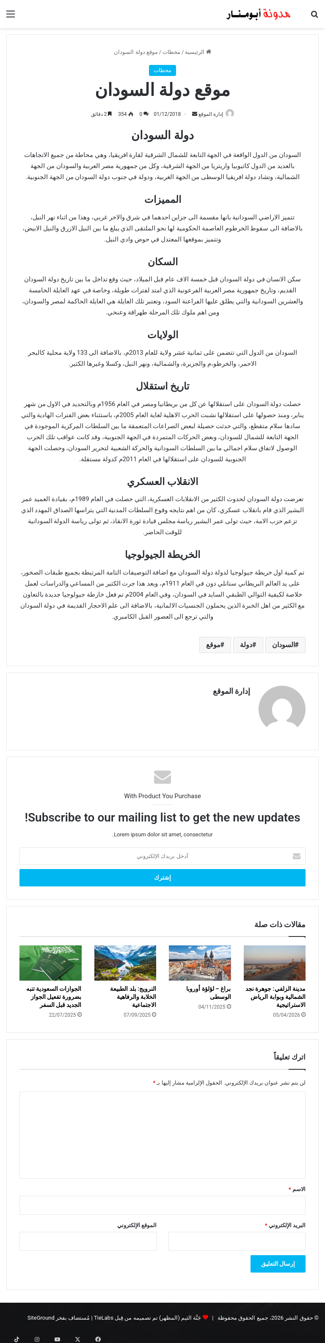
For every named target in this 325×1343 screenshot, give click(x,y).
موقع (213, 645)
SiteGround (41, 1314)
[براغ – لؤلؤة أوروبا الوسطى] (200, 959)
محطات (171, 52)
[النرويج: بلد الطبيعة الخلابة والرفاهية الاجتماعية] (125, 959)
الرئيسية (198, 52)
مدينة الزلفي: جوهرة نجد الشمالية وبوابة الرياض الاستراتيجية (275, 992)
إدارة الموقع (208, 114)
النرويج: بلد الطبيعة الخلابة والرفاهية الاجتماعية (133, 992)
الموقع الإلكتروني (137, 1221)
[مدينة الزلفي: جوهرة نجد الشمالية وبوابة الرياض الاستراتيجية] (275, 959)
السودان (283, 645)
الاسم (297, 1185)
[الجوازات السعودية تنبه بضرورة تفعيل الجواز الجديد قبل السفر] (50, 959)
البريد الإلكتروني (285, 1221)
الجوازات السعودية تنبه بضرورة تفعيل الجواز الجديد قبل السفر (54, 992)
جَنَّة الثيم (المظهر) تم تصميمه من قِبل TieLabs (147, 1314)
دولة (246, 645)
